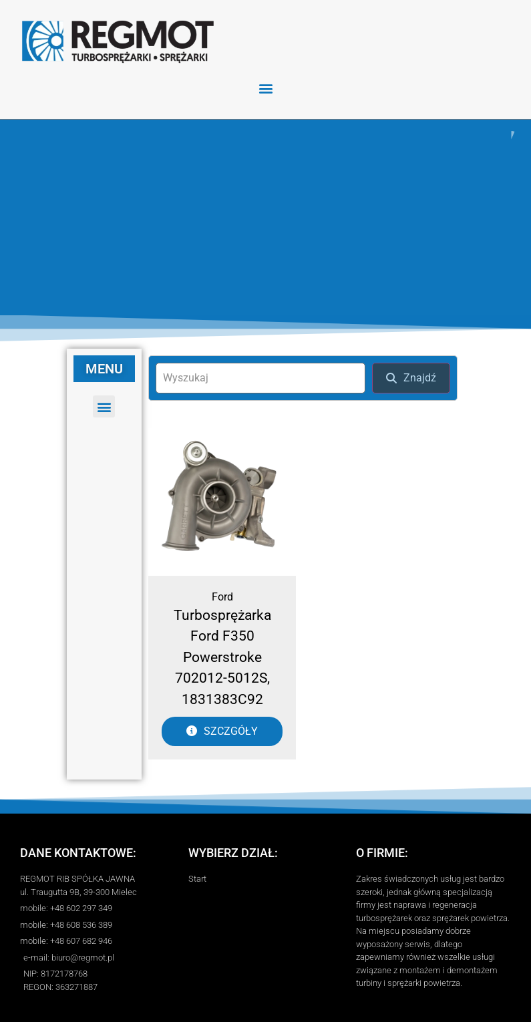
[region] (265, 216)
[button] (265, 88)
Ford (222, 593)
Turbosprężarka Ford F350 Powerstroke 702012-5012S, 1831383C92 (222, 654)
